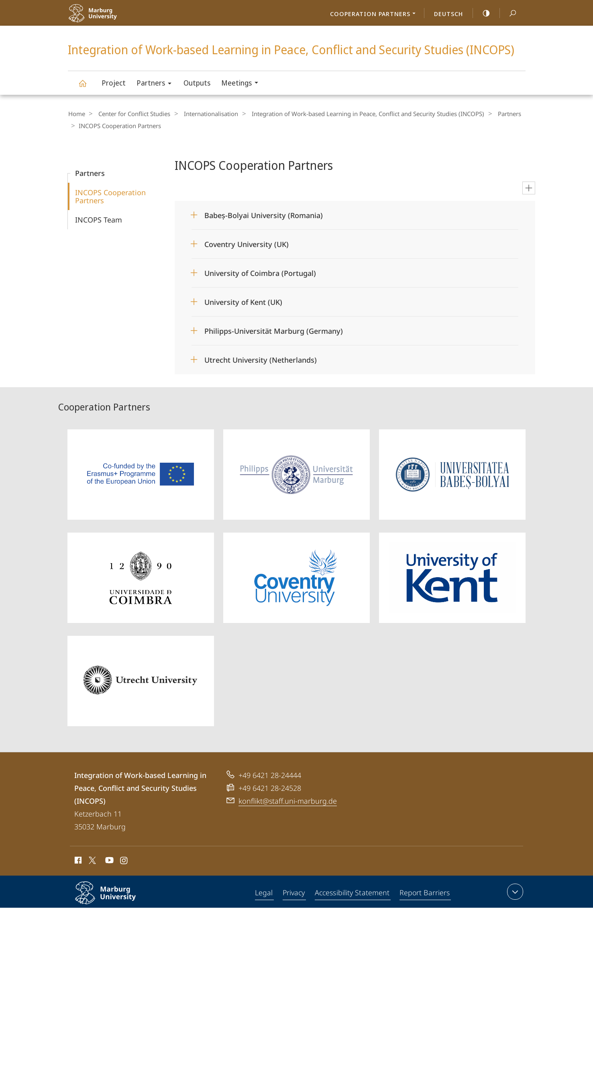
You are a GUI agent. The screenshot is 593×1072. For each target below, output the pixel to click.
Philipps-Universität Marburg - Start (111, 18)
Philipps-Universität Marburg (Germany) (273, 330)
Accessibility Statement (352, 892)
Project (114, 83)
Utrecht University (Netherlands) (260, 359)
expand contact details (514, 891)
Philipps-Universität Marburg (114, 898)
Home (76, 114)
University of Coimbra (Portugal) (260, 272)
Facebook (77, 860)
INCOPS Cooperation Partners (110, 195)
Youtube (109, 860)
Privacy (294, 892)
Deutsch (448, 14)
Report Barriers (424, 892)
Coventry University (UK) (246, 243)
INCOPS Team (98, 219)
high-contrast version (482, 13)
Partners (157, 84)
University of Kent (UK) (243, 301)
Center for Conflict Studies (131, 114)
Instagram (124, 860)
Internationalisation (204, 114)
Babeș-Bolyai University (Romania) (263, 214)
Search (508, 13)
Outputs (196, 83)
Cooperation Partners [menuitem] (375, 14)
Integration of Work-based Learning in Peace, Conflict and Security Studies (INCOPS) (87, 87)
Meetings (242, 84)
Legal (264, 892)
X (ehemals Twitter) (91, 859)
